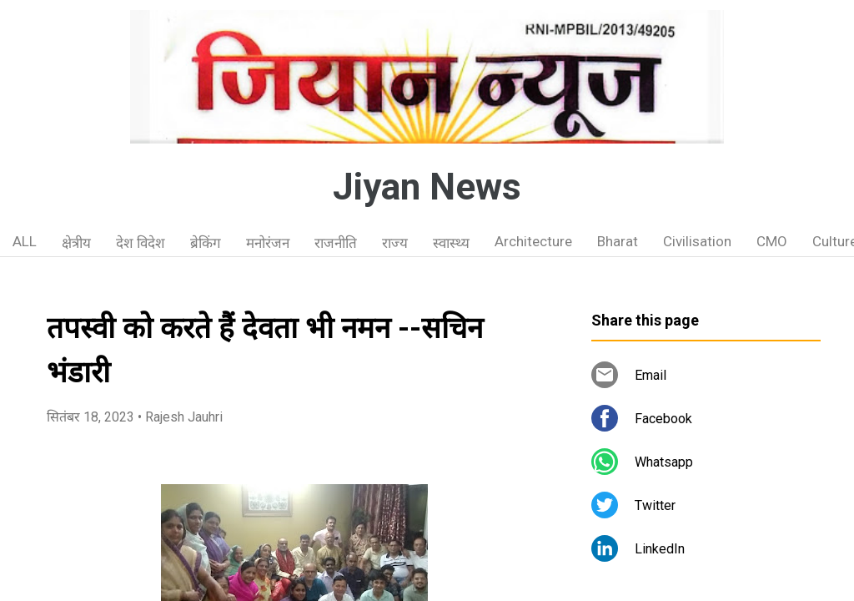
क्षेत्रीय (76, 243)
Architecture (533, 241)
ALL (25, 241)
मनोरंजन (267, 243)
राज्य (395, 243)
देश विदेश (140, 243)
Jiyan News (427, 187)
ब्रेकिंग (205, 243)
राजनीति (335, 243)
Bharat (617, 241)
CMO (771, 241)
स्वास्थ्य (451, 243)
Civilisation (697, 241)
